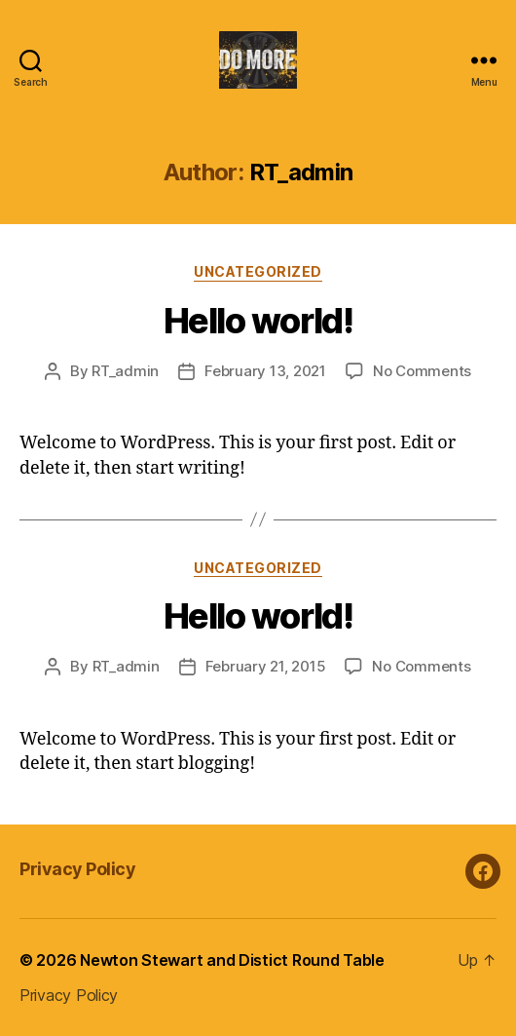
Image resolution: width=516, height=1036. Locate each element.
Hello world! (258, 320)
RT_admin (125, 371)
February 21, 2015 (265, 666)
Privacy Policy (77, 869)
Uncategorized (258, 271)
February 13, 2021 (265, 371)
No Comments (422, 371)
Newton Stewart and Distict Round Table (232, 960)
